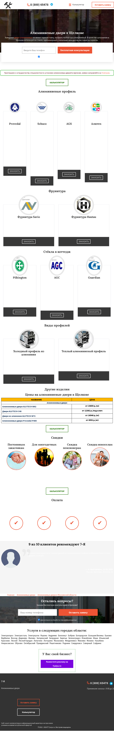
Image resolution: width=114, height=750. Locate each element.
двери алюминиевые (23, 37)
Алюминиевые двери (26, 595)
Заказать (15, 171)
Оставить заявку (103, 4)
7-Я (3, 681)
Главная (10, 595)
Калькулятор (76, 4)
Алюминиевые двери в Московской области (57, 595)
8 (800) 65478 (39, 4)
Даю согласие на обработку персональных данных (57, 57)
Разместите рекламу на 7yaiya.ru (57, 663)
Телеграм (106, 73)
